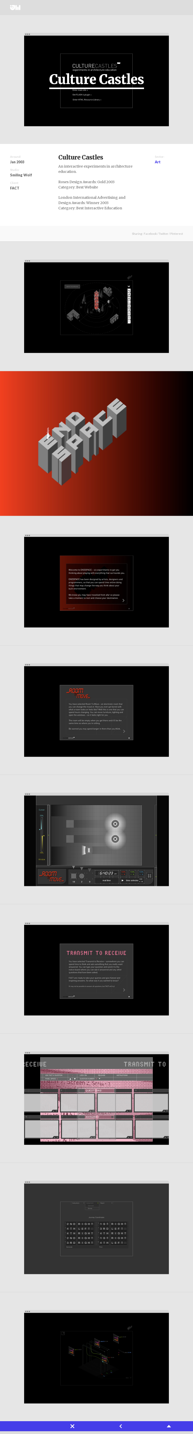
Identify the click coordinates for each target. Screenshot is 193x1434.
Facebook (150, 234)
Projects (147, 7)
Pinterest (176, 234)
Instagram (177, 7)
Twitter (170, 7)
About (156, 7)
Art (158, 162)
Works (138, 7)
